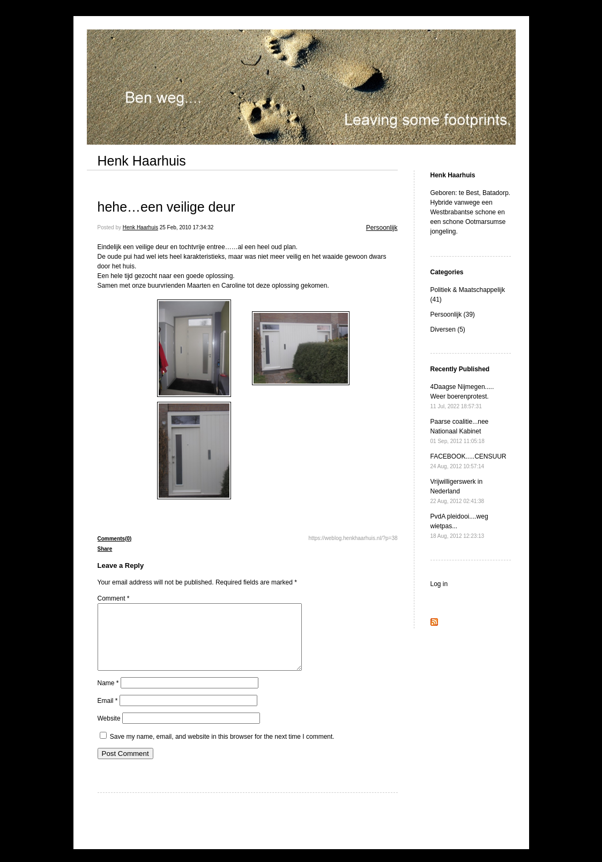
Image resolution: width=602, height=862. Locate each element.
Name (108, 696)
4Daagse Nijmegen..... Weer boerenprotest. (462, 396)
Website (109, 731)
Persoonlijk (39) (452, 314)
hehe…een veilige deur (166, 206)
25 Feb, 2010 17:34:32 (187, 227)
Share (105, 549)
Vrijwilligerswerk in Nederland (457, 491)
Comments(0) (115, 539)
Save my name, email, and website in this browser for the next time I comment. (222, 749)
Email (108, 713)
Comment (114, 598)
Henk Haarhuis (142, 160)
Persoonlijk (382, 227)
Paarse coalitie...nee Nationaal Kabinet (459, 431)
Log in (439, 584)
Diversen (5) (447, 329)
